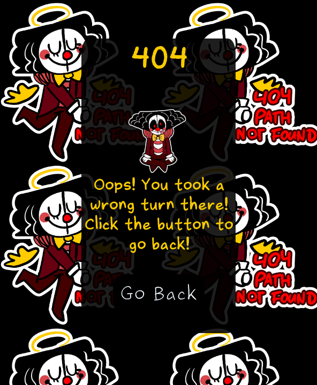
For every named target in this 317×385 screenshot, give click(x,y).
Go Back (159, 293)
